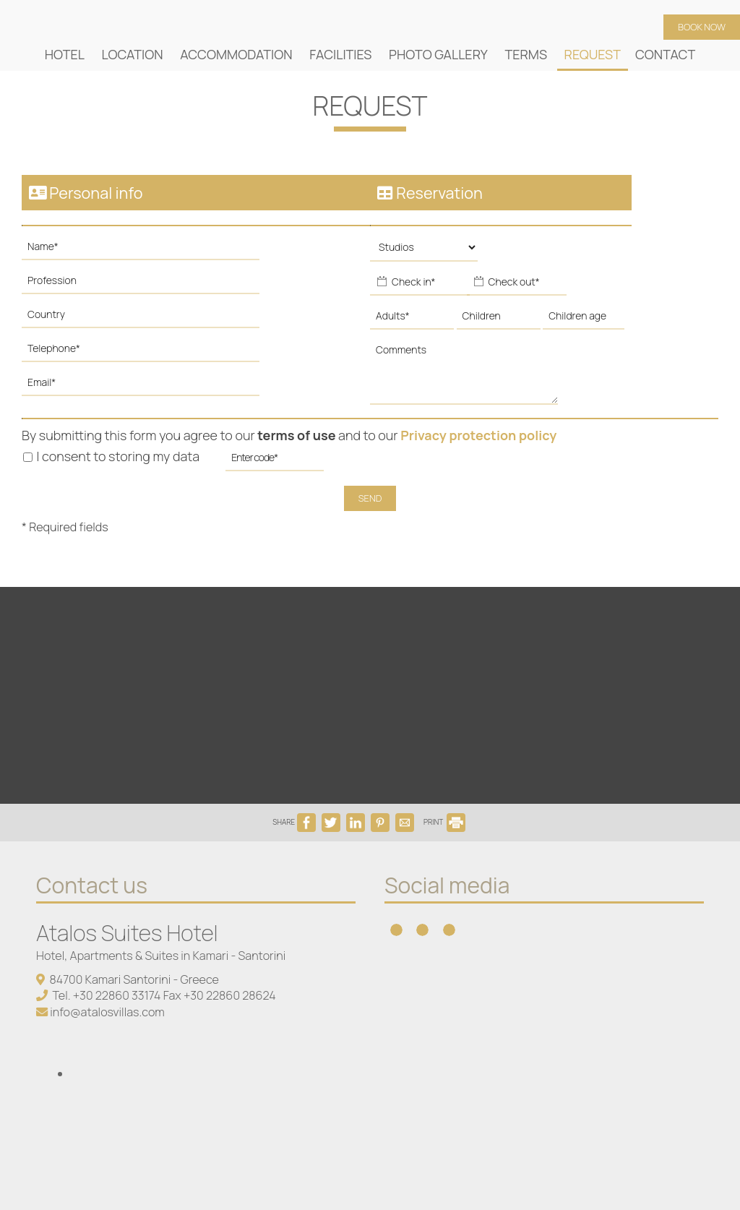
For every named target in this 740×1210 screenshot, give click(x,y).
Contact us (91, 885)
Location (132, 54)
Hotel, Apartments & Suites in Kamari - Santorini (160, 956)
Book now (702, 26)
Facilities (340, 54)
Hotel (65, 54)
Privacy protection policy (478, 435)
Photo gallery (438, 54)
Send (370, 498)
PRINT (444, 822)
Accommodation (236, 54)
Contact (665, 54)
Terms (525, 54)
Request (592, 54)
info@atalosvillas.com (107, 1012)
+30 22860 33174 (117, 995)
